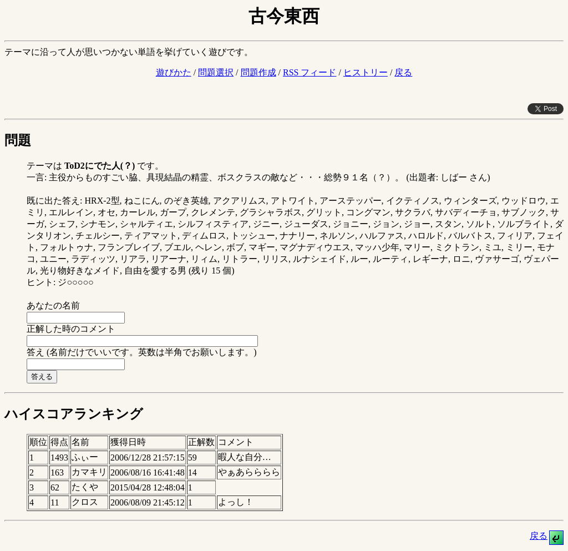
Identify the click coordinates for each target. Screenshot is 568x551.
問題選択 (216, 72)
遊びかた (173, 72)
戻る (403, 72)
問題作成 (258, 72)
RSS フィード (309, 72)
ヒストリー (365, 72)
